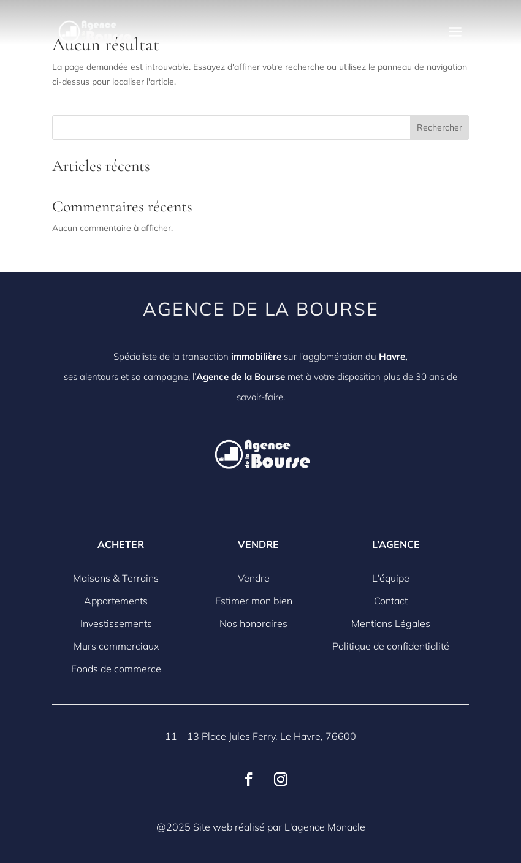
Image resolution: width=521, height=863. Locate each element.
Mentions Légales (390, 623)
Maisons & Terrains (116, 578)
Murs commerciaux (116, 646)
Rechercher (439, 127)
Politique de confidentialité (390, 646)
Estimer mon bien (253, 601)
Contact (391, 601)
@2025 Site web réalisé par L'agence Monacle (260, 827)
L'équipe (390, 578)
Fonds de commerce (116, 669)
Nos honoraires (253, 623)
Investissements (116, 623)
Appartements (116, 601)
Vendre (254, 578)
